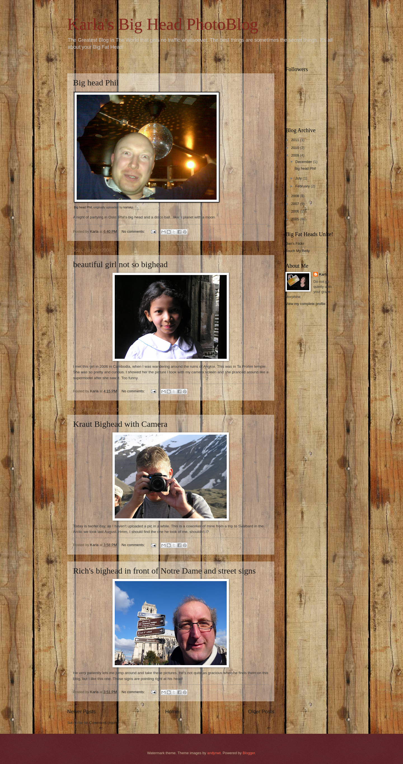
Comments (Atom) (103, 723)
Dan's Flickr (294, 243)
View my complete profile (305, 304)
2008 (295, 196)
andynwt (214, 753)
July (299, 178)
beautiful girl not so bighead (120, 264)
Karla (323, 274)
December (304, 162)
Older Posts (261, 711)
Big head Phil (96, 82)
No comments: (133, 231)
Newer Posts (81, 711)
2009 (295, 155)
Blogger (249, 753)
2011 (295, 140)
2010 (295, 148)
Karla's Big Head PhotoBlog (162, 24)
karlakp (128, 207)
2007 (295, 204)
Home (172, 711)
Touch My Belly (297, 251)
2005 (295, 219)
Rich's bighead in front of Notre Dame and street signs (164, 570)
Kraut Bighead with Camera (120, 423)
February (303, 186)
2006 (295, 211)
